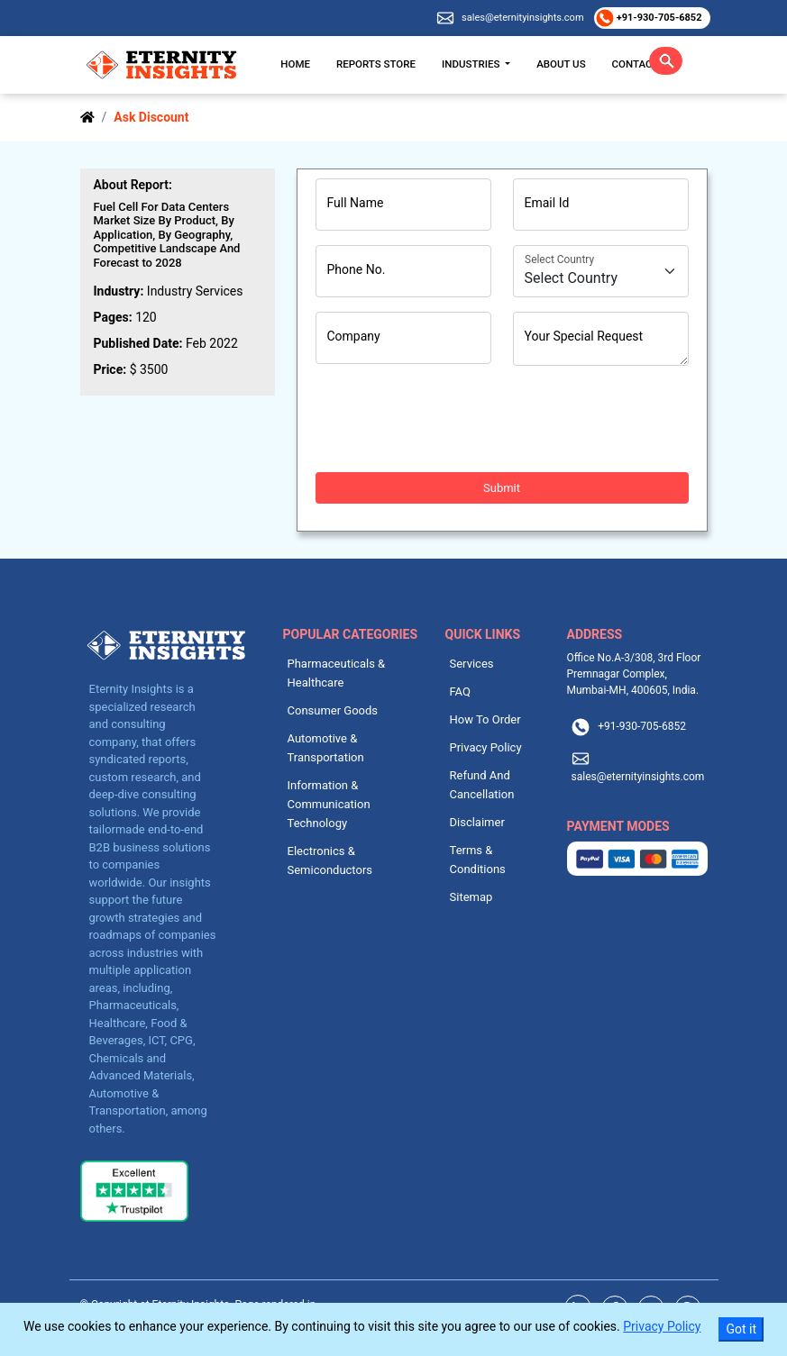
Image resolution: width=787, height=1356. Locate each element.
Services (472, 663)
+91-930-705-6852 (657, 17)
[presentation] (453, 419)
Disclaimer (477, 822)
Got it (741, 1329)
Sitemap (471, 897)
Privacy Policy (486, 747)
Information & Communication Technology (329, 804)
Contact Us (643, 64)
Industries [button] (472, 64)
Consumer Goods (333, 710)
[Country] (601, 271)
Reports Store (376, 64)
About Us (560, 64)
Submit (501, 488)
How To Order (485, 719)
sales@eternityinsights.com (522, 17)
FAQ (460, 691)
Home (295, 64)
